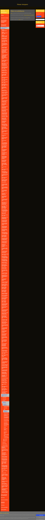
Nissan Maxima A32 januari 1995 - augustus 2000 (5, 227)
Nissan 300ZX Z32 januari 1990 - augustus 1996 (5, 110)
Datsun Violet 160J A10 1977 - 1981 (5, 92)
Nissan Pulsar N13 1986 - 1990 (5, 353)
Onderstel (5, 442)
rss (27, 518)
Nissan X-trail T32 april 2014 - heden (5, 492)
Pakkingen (5, 425)
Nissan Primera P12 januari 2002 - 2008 (5, 337)
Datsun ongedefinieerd (4, 30)
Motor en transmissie (5, 402)
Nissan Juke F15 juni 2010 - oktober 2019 (5, 194)
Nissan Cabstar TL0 (5, 167)
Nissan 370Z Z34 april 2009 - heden (5, 116)
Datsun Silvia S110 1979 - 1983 (5, 80)
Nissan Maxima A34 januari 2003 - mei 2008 (5, 230)
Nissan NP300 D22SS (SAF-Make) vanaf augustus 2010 (5, 276)
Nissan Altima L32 (5, 133)
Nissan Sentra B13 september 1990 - (5, 370)
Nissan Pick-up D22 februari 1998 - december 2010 (5, 313)
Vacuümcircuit (6, 437)
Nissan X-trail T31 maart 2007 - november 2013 (5, 489)
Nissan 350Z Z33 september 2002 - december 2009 (5, 113)
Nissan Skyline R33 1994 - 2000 (5, 382)
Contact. (2, 511)
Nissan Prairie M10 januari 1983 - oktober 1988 (5, 322)
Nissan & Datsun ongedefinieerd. (3, 25)
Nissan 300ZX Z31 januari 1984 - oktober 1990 (5, 107)
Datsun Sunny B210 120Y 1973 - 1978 (5, 88)
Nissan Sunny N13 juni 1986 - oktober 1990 (5, 447)
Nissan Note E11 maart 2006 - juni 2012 (5, 270)
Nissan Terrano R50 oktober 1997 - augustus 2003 (5, 459)
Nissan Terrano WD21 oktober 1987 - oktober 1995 (5, 462)
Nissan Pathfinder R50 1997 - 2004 (4, 293)
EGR (4, 409)
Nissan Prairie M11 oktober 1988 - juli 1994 (5, 325)
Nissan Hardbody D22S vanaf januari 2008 (5, 188)
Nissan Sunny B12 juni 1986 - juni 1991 (5, 395)
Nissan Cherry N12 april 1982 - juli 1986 (5, 175)
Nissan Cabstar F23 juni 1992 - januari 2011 (5, 161)
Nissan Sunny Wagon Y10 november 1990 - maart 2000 (5, 453)
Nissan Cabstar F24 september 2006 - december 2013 (5, 164)
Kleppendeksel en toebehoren (6, 417)
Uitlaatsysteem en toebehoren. (6, 435)
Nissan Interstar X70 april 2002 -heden (5, 191)
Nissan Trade (5, 472)
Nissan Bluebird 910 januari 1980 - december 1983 (5, 143)
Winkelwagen (39, 16)
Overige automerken (5, 507)
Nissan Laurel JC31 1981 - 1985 (5, 215)
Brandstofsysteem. (6, 406)
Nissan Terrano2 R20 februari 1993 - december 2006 (5, 466)
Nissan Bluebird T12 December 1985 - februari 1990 (5, 146)
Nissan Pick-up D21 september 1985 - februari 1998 (5, 310)
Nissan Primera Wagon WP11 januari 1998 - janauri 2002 (5, 344)
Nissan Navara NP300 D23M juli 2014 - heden (5, 265)
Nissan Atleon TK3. (5, 141)
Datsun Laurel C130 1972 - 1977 (5, 70)
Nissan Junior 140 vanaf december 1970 (5, 200)
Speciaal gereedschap (4, 499)
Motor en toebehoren (6, 404)
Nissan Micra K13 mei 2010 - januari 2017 (5, 249)
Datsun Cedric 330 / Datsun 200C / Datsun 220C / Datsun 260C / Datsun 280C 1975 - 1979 (5, 56)
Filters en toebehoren (6, 411)
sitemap (26, 518)
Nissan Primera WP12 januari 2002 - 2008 (5, 348)
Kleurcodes (3, 497)
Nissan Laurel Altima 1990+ (5, 213)
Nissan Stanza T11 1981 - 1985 (5, 387)
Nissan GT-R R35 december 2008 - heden (5, 185)
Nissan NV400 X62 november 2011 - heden (5, 288)
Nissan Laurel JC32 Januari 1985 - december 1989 (5, 218)
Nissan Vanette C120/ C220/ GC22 (5, 484)
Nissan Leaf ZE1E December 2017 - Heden (5, 224)
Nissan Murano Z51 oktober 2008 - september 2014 (5, 260)
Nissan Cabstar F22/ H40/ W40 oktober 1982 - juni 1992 (5, 157)
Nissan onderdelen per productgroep (5, 495)
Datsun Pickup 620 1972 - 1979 (5, 78)
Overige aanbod (3, 509)
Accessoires (4, 397)
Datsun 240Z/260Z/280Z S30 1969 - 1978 (5, 36)
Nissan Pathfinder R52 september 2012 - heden (5, 298)
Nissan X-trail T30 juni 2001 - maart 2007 (5, 486)
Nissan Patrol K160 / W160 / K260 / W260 (5, 301)
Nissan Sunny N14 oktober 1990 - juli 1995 (5, 450)
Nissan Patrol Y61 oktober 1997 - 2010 (5, 307)
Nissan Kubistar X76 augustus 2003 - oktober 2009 (5, 210)
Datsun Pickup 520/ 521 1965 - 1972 (5, 75)
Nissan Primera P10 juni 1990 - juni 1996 (5, 331)
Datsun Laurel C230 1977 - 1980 (5, 72)
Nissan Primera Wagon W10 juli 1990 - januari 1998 (5, 340)
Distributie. (5, 407)
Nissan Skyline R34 (5, 384)
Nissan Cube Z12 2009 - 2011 (5, 177)
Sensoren (5, 430)
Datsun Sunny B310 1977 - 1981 (5, 90)
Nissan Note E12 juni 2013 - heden (5, 273)
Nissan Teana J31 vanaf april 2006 (5, 456)
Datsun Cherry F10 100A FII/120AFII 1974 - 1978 (5, 67)
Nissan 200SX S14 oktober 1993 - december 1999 (5, 101)
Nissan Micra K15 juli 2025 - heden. (5, 254)
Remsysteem (5, 443)
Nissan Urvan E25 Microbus (5, 481)
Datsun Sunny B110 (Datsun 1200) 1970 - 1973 (5, 85)
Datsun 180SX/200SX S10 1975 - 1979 (5, 33)
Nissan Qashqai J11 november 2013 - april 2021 (5, 362)
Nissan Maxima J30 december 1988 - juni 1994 (5, 236)
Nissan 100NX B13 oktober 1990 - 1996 (5, 95)
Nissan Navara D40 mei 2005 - (5, 268)
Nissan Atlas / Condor (4, 135)
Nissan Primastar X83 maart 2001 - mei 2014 (5, 328)
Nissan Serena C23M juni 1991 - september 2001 (5, 373)
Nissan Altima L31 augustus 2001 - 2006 (5, 131)
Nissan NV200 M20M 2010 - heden (5, 279)
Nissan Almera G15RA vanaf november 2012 (5, 118)
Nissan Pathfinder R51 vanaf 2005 (5, 296)
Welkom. (2, 15)
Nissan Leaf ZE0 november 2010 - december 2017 (5, 221)
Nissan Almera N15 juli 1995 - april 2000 (5, 121)
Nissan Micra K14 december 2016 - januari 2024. (5, 252)
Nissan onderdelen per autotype (5, 28)
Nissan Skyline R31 (5, 378)
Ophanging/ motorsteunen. (6, 424)
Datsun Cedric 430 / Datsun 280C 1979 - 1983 (5, 61)
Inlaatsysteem (6, 413)
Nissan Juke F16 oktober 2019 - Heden (5, 197)
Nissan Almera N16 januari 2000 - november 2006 (5, 124)
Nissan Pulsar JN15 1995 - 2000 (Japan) (5, 355)
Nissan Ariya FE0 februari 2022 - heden (5, 138)
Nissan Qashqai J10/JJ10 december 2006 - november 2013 (5, 359)
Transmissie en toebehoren (6, 440)
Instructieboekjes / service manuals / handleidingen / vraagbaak (5, 21)
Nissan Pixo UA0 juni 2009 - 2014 (5, 320)
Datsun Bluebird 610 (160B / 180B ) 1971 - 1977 (5, 41)
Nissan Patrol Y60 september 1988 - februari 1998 (5, 304)
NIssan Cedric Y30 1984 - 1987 (5, 169)
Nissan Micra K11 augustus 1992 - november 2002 (5, 242)
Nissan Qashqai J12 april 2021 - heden (5, 365)
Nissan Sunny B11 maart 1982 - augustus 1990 (5, 392)
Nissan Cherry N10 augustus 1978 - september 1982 (5, 172)
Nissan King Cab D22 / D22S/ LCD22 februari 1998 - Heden (5, 207)
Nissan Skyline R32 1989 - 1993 (5, 380)
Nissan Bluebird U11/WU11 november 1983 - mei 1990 (5, 153)
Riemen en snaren (5, 429)
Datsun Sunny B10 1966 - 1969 (5, 82)
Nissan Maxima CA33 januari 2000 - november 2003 (5, 233)
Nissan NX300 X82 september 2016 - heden (5, 291)
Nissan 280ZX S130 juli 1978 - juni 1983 (5, 104)
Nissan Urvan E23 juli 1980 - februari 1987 (5, 475)
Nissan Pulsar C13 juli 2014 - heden (5, 351)
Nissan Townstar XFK (5, 471)
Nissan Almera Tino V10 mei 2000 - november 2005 (5, 128)
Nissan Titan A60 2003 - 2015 (5, 469)
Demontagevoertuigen (5, 17)
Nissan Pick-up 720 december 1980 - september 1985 (5, 316)
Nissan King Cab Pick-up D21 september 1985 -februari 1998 (5, 203)
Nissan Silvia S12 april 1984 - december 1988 (5, 376)
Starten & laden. (5, 433)
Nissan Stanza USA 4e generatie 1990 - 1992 (5, 389)
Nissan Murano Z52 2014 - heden (5, 263)
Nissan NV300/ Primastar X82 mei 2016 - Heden (5, 285)
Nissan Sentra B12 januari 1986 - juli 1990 (5, 367)
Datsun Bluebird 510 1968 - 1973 (5, 38)
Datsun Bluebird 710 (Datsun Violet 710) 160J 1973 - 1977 (5, 44)
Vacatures (2, 513)
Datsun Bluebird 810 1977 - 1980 (5, 47)
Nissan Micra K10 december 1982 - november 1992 (5, 239)
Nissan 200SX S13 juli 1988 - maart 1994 (5, 98)
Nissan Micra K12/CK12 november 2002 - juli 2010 (5, 245)
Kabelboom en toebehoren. (6, 415)
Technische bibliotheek (5, 502)
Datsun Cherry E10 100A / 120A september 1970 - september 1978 (5, 64)
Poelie (5, 427)
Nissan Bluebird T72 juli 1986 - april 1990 (5, 150)
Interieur (5, 400)
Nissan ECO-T (5, 182)
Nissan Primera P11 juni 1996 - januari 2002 (5, 334)
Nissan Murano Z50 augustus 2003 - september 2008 (5, 257)
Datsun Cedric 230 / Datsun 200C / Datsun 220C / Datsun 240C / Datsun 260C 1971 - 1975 (5, 51)
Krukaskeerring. (6, 420)
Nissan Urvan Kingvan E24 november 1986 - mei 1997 (5, 478)
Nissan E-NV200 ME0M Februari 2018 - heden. (5, 180)
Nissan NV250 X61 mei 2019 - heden (5, 282)
